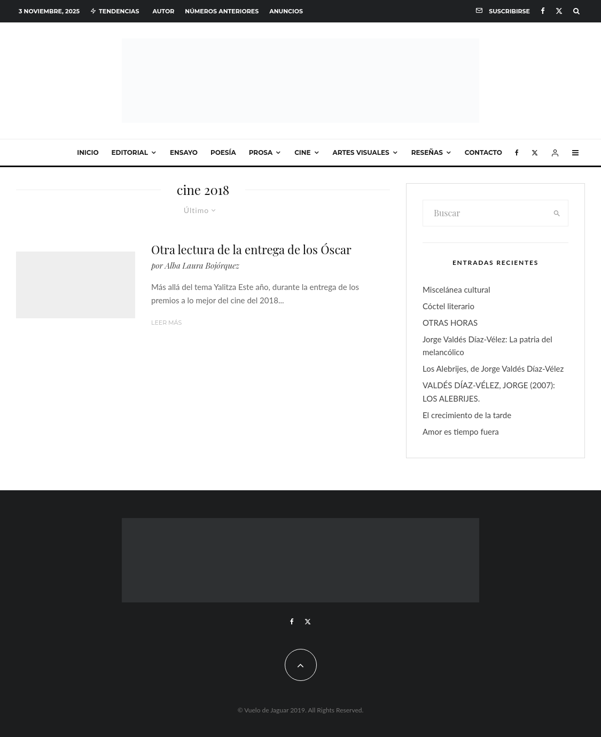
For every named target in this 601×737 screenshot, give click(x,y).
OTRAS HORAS (450, 322)
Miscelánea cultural (456, 289)
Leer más (166, 322)
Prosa (260, 152)
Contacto (483, 152)
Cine (302, 152)
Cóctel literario (448, 306)
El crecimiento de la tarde (467, 415)
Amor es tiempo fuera (461, 431)
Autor (163, 11)
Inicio (87, 152)
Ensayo (184, 152)
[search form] (484, 213)
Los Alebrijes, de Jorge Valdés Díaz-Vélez (493, 368)
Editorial (130, 152)
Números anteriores (222, 11)
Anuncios (286, 11)
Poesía (223, 152)
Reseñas (427, 152)
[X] (559, 11)
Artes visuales (361, 152)
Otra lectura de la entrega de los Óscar (251, 249)
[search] (556, 213)
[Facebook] (542, 11)
